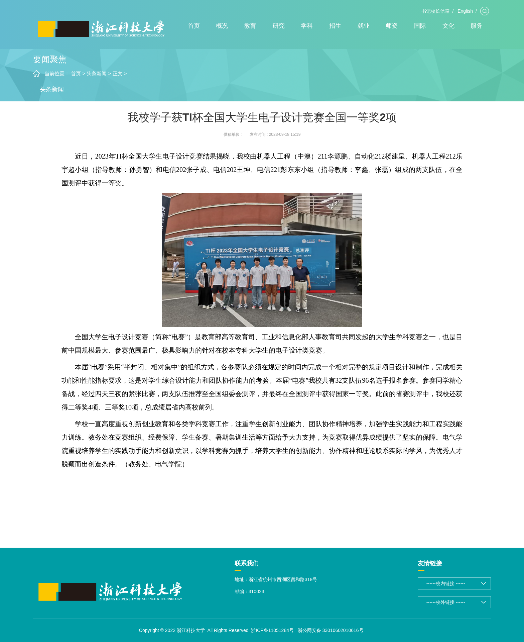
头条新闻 (97, 73)
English (465, 11)
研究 (279, 25)
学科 (307, 25)
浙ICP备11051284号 (272, 630)
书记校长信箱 (435, 11)
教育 (250, 25)
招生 (335, 25)
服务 (477, 25)
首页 (194, 25)
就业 (364, 25)
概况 (222, 25)
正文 (118, 73)
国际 (420, 25)
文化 (448, 25)
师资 (392, 25)
